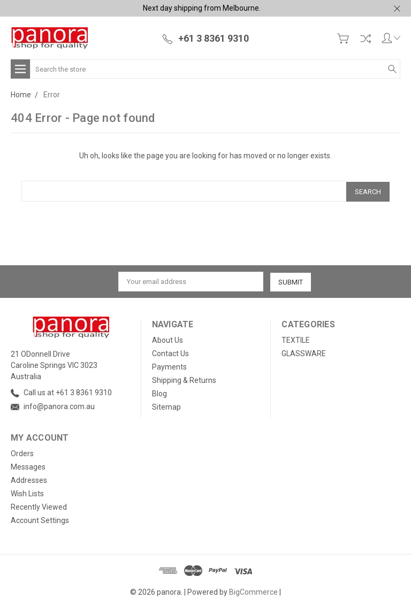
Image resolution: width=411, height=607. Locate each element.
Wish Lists (27, 492)
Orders (22, 452)
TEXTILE (295, 339)
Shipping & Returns (184, 379)
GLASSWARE (303, 352)
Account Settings (40, 519)
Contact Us (170, 352)
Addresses (29, 479)
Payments (169, 366)
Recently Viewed (39, 506)
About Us (167, 339)
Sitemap (166, 406)
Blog (159, 392)
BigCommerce (253, 591)
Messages (28, 466)
